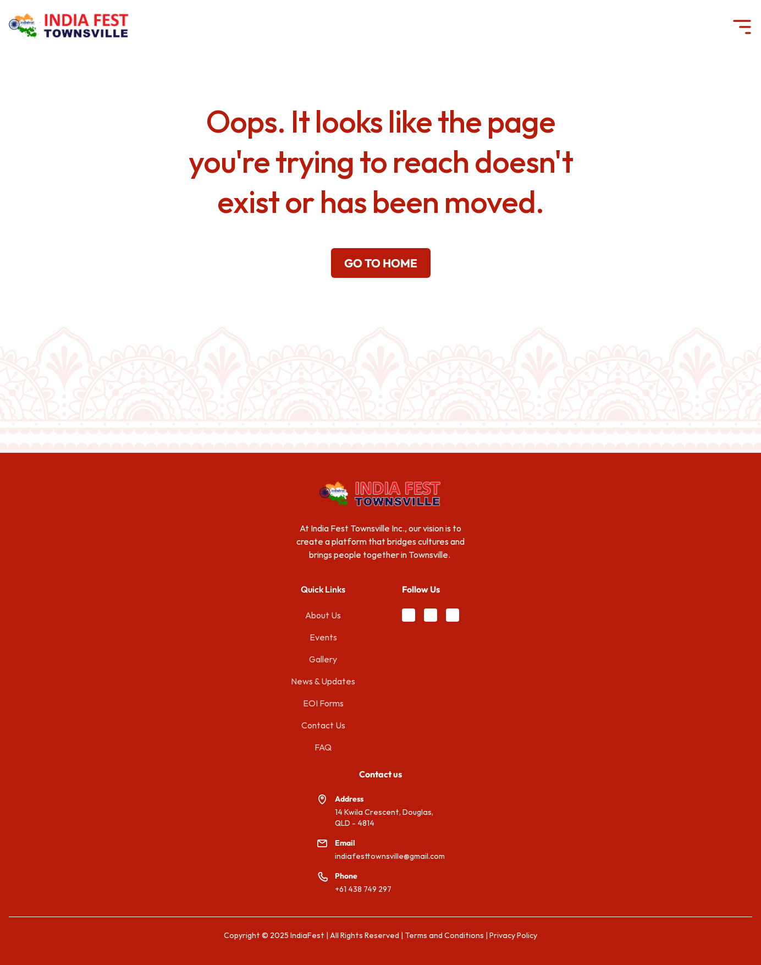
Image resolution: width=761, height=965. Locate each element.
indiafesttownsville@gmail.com (390, 856)
